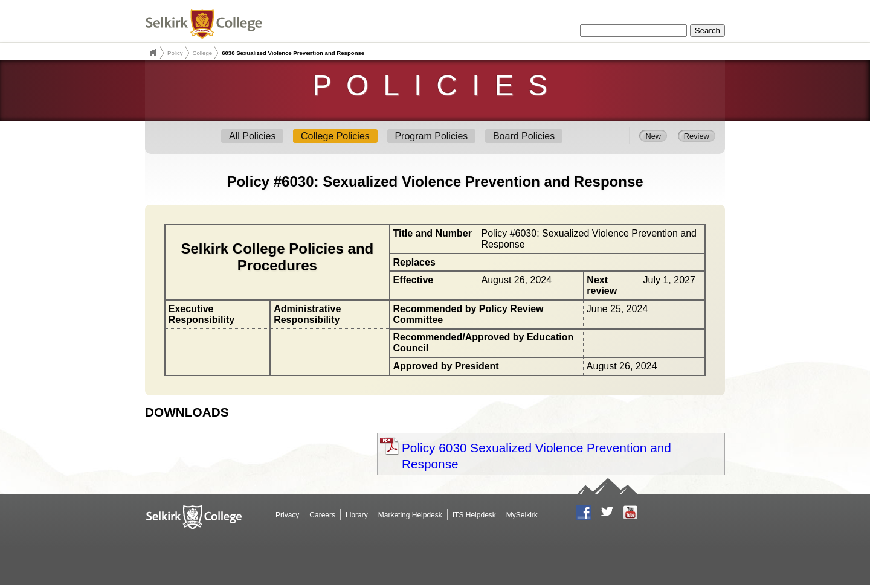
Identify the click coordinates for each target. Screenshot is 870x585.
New (653, 135)
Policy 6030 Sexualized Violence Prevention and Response (536, 456)
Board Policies (524, 136)
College (203, 53)
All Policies (252, 136)
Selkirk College (153, 52)
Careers (322, 515)
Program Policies (431, 136)
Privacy (287, 515)
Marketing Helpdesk (410, 515)
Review (696, 135)
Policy (175, 53)
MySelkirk (522, 515)
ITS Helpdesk (474, 515)
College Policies (335, 136)
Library (357, 515)
